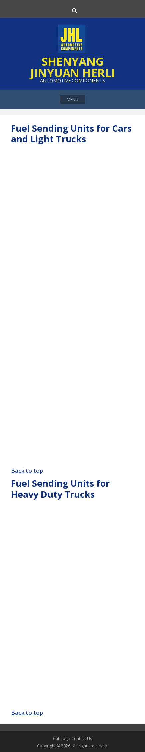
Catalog (60, 738)
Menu (72, 99)
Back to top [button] (27, 470)
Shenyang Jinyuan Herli (72, 67)
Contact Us (82, 738)
